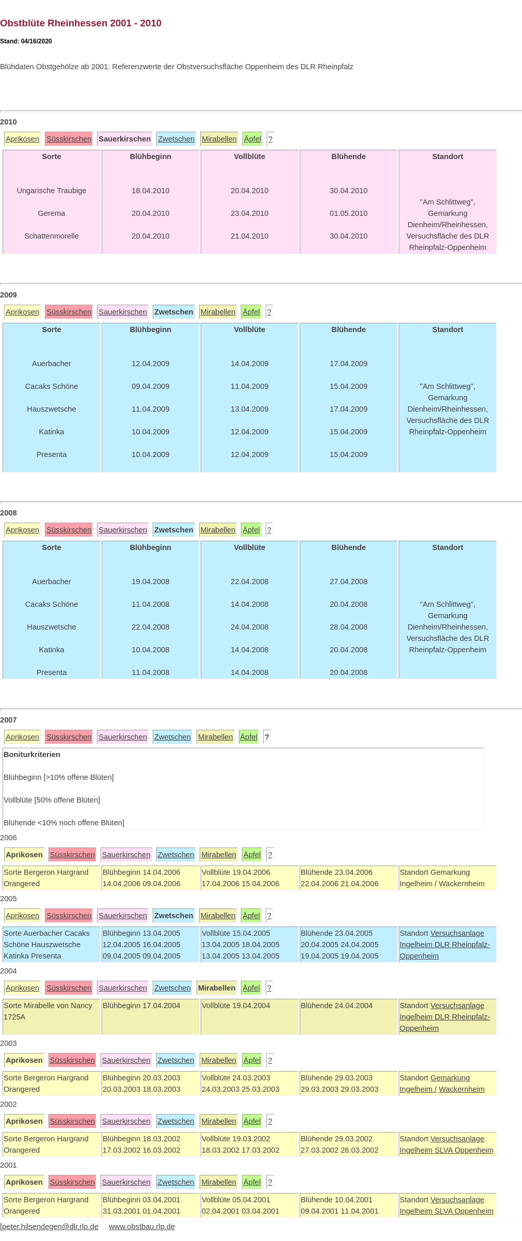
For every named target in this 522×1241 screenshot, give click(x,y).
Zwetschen (176, 139)
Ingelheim (417, 944)
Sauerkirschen (123, 312)
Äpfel (252, 139)
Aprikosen (22, 139)
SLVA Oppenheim (464, 1150)
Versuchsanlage (457, 933)
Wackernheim (462, 1089)
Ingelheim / (418, 1089)
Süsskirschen (68, 139)
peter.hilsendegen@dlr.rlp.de (50, 1226)
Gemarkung (450, 1078)
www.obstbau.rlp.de (142, 1226)
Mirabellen (219, 139)
